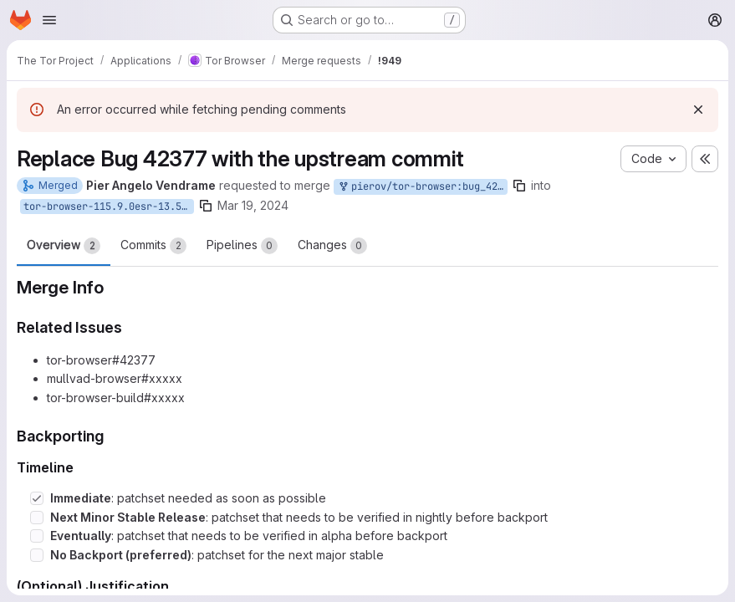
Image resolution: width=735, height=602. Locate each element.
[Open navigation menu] (49, 20)
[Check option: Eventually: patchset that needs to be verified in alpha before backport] (36, 536)
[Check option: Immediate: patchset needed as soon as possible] (36, 498)
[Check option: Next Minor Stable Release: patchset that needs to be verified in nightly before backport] (36, 517)
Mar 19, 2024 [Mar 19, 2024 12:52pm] (252, 205)
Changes (332, 245)
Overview (63, 245)
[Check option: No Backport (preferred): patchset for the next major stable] (36, 555)
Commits (153, 245)
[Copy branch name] (519, 186)
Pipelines (242, 245)
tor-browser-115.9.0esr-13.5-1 (108, 206)
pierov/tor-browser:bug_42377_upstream (422, 187)
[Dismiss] (698, 109)
